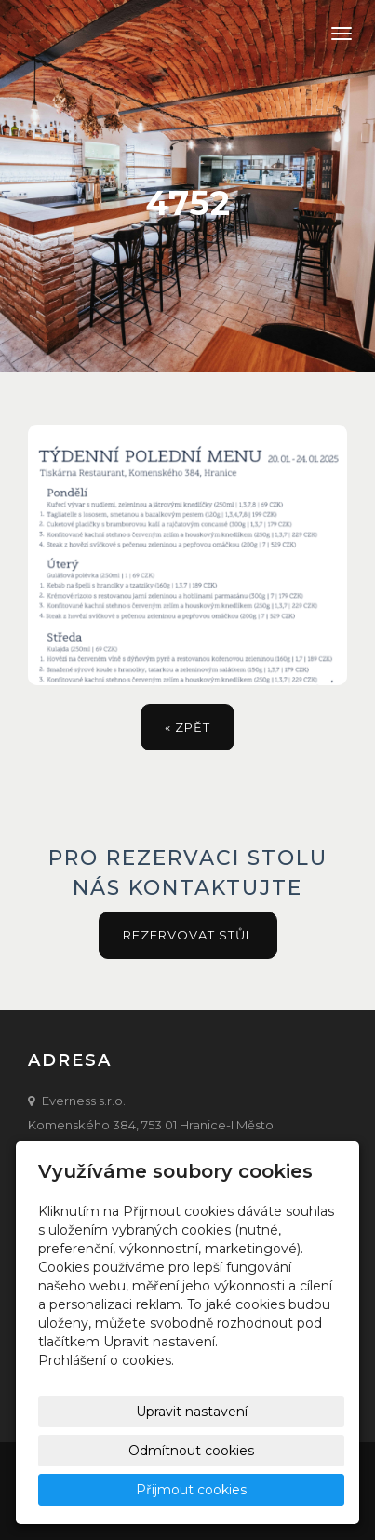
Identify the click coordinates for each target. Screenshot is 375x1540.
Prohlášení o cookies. (106, 1360)
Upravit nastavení (192, 1411)
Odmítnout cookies (191, 1450)
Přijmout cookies (191, 1489)
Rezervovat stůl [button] (188, 934)
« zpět (187, 727)
